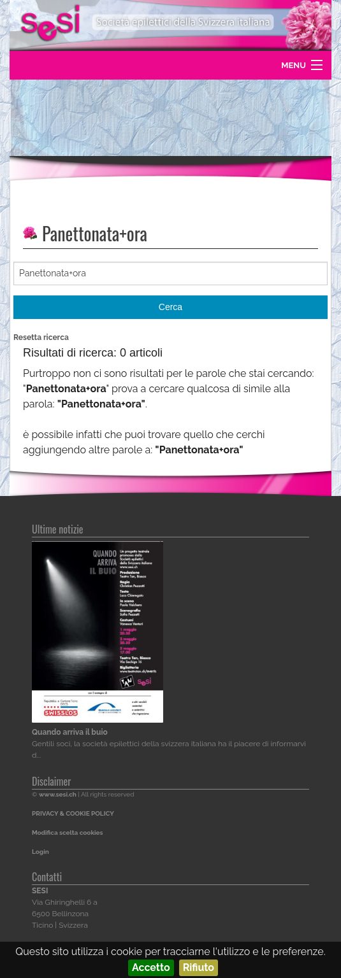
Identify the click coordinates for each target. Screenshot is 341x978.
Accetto (151, 967)
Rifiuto (198, 967)
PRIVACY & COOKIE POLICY (73, 813)
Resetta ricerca (41, 337)
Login (40, 851)
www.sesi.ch (57, 794)
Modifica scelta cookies (67, 832)
